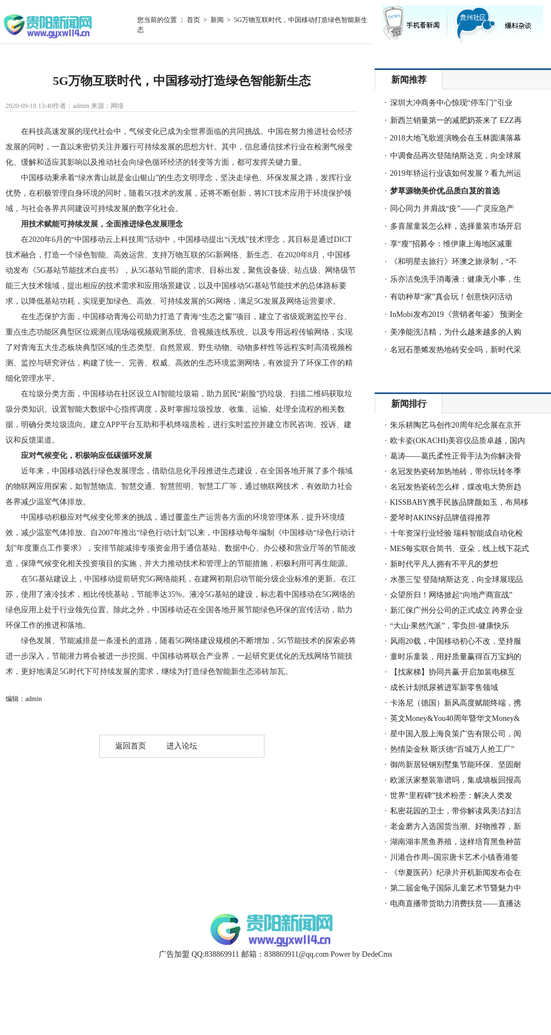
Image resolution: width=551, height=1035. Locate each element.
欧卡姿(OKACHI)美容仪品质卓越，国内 (458, 440)
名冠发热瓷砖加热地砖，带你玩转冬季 (455, 471)
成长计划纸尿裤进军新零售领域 (444, 687)
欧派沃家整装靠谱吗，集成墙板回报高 (455, 780)
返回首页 (130, 746)
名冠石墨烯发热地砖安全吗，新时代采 (455, 350)
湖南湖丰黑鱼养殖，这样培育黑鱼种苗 (455, 842)
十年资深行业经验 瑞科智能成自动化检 (456, 533)
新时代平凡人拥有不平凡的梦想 (444, 564)
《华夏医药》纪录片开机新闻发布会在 (455, 873)
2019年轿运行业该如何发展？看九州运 (455, 173)
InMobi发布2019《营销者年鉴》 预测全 (456, 314)
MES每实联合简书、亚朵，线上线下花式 (460, 549)
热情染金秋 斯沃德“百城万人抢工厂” (452, 749)
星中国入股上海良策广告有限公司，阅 (455, 734)
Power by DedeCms (361, 954)
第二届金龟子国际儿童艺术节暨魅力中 (455, 888)
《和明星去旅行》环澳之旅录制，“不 (453, 261)
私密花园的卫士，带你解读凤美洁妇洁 (455, 811)
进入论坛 (181, 746)
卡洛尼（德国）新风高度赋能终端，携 (455, 703)
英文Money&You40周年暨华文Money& (455, 718)
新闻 (217, 20)
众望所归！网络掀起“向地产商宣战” (451, 595)
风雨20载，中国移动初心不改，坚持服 (455, 641)
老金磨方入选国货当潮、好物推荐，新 (455, 826)
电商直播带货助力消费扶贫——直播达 (455, 903)
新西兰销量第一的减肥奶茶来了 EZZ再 (456, 120)
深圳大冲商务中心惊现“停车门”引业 (451, 103)
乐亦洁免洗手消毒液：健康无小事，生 (455, 279)
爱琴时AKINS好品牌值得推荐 (440, 518)
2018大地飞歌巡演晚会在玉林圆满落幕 (455, 138)
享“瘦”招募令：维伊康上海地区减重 (451, 244)
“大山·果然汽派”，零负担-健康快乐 (450, 626)
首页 (193, 20)
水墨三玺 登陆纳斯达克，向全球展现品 (456, 579)
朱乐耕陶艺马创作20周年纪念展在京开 (455, 425)
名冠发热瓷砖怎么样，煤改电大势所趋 (455, 487)
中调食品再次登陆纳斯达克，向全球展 (455, 156)
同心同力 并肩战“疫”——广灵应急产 (452, 208)
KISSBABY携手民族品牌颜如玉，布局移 (459, 502)
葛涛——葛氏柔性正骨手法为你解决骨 (455, 456)
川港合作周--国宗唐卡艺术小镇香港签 (454, 857)
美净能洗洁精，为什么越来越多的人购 (455, 332)
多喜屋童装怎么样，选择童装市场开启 (455, 226)
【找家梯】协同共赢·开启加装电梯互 (453, 672)
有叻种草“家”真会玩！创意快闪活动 (451, 297)
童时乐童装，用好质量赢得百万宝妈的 (455, 657)
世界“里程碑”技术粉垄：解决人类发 (451, 795)
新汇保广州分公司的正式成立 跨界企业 (456, 610)
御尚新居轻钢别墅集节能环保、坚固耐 (455, 765)
